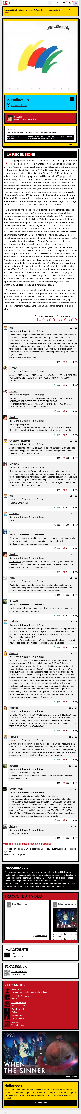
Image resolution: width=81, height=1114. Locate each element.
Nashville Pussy (18, 1001)
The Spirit (13, 734)
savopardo (14, 512)
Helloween (20, 100)
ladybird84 (14, 620)
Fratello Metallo (18, 1007)
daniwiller (13, 651)
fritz (11, 327)
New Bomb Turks (19, 970)
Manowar (15, 1020)
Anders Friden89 (17, 787)
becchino (13, 706)
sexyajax (13, 367)
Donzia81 (13, 599)
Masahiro (18, 117)
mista (12, 576)
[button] (57, 3)
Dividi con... (71, 144)
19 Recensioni (40, 1100)
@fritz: (12, 427)
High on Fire (16, 1014)
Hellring (13, 824)
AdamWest (14, 463)
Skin (13, 951)
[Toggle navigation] (49, 3)
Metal (11, 129)
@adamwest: (15, 561)
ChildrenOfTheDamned (19, 440)
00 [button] (59, 362)
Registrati (22, 852)
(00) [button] (75, 361)
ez (10, 530)
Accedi (12, 852)
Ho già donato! (71, 10)
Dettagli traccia (40, 934)
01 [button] (68, 457)
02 (55, 903)
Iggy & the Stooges (20, 994)
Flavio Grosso (17, 987)
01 (9, 903)
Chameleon (19, 105)
